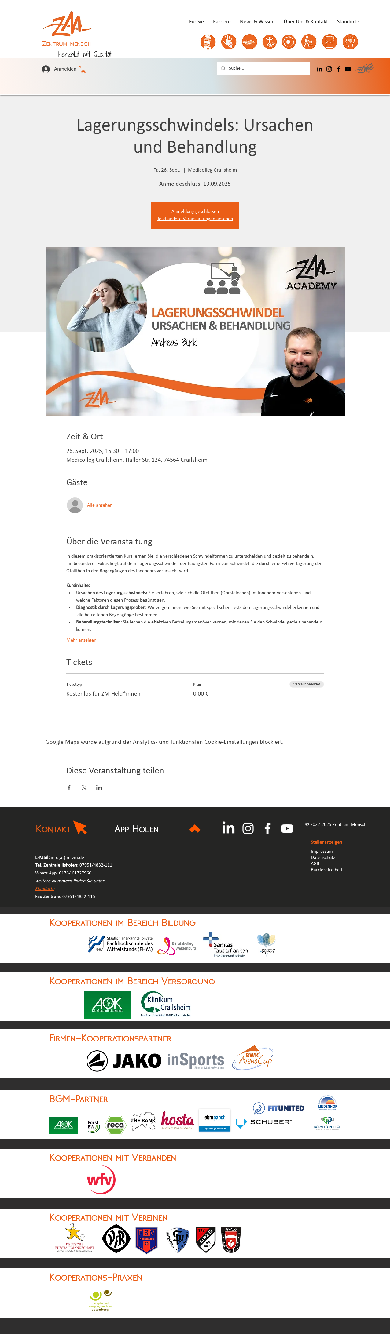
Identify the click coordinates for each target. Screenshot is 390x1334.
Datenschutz (323, 857)
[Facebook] (338, 69)
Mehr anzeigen (81, 640)
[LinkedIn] (319, 69)
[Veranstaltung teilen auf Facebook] (69, 787)
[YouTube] (287, 828)
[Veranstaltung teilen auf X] (84, 787)
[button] (83, 69)
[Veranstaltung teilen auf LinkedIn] (99, 787)
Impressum (322, 851)
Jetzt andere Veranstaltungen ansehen (195, 218)
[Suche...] (263, 68)
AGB (316, 863)
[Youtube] (348, 69)
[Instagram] (329, 69)
